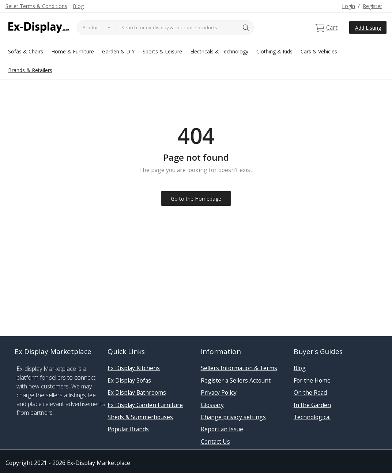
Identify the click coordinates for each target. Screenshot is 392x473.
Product (91, 27)
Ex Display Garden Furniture (145, 405)
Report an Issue (222, 429)
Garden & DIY (118, 51)
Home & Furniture (72, 51)
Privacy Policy (219, 392)
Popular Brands (128, 429)
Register (372, 6)
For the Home (312, 380)
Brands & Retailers (30, 70)
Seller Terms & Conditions (36, 6)
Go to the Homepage (196, 198)
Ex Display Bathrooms (137, 392)
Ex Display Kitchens (134, 368)
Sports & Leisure (162, 51)
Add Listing (368, 27)
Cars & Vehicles (319, 51)
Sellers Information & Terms (239, 368)
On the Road (310, 392)
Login (348, 6)
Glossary (212, 405)
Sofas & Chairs (25, 51)
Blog (78, 6)
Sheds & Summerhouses (140, 417)
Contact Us (215, 441)
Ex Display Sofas (129, 380)
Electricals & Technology (219, 51)
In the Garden (312, 405)
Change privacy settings (233, 417)
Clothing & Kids (274, 51)
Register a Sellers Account (236, 380)
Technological (312, 417)
